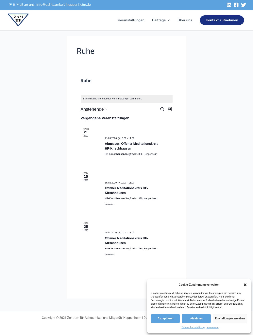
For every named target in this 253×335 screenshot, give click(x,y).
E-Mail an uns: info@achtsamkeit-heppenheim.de (52, 4)
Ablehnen (196, 318)
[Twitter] (243, 4)
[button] (245, 285)
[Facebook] (236, 4)
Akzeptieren (165, 318)
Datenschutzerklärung (193, 327)
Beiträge (162, 20)
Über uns (185, 20)
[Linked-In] (229, 4)
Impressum (212, 327)
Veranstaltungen (132, 20)
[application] (168, 20)
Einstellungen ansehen (230, 318)
